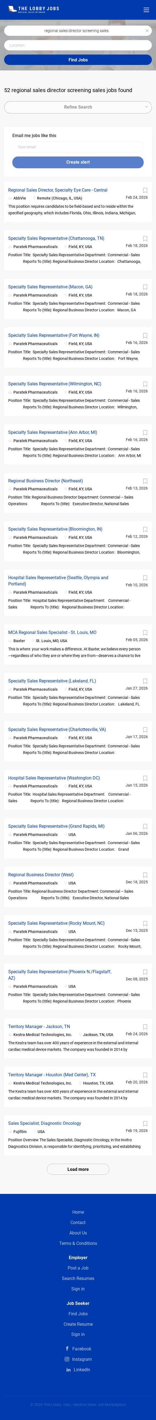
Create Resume (78, 1324)
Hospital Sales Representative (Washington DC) (54, 778)
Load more (78, 1169)
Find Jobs (78, 59)
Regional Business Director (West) (41, 874)
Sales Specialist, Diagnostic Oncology (44, 1123)
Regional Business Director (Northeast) (45, 480)
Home (78, 1212)
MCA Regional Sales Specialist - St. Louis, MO (52, 632)
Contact (78, 1222)
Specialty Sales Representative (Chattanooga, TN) (56, 238)
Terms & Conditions (78, 1243)
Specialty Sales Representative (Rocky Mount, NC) (56, 923)
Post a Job (78, 1268)
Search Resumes (78, 1278)
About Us (78, 1233)
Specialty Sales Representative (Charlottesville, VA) (57, 729)
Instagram (82, 1359)
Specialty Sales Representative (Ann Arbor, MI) (52, 432)
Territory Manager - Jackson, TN (39, 1026)
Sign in (78, 1288)
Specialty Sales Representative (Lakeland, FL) (52, 681)
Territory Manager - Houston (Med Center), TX (52, 1074)
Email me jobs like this (34, 135)
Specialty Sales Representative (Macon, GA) (50, 286)
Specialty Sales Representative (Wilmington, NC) (54, 383)
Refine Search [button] (78, 107)
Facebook (81, 1348)
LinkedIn (82, 1369)
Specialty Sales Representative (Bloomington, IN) (55, 529)
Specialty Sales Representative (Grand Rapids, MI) (56, 826)
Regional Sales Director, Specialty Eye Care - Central (57, 190)
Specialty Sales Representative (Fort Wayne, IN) (54, 335)
